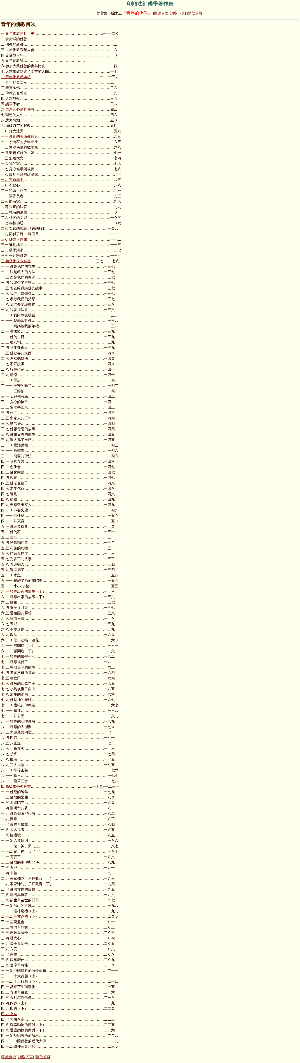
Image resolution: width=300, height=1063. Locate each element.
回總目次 (161, 13)
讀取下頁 (177, 13)
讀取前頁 (195, 13)
